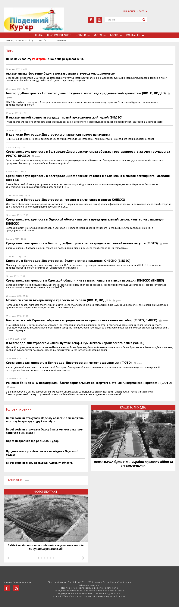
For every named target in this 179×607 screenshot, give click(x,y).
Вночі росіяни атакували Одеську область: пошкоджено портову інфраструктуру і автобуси (45, 419)
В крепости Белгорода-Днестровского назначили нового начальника (58, 134)
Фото (100, 35)
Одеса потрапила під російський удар (32, 441)
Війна (39, 35)
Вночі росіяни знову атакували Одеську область (39, 462)
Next (83, 558)
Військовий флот (59, 35)
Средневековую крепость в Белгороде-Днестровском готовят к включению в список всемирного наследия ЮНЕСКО (88, 178)
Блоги (116, 35)
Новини (83, 35)
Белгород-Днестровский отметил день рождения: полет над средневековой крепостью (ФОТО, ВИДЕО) (88, 95)
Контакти (135, 35)
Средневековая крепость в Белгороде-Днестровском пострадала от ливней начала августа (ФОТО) (87, 243)
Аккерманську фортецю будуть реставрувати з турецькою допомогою (60, 73)
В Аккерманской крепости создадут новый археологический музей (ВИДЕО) (64, 117)
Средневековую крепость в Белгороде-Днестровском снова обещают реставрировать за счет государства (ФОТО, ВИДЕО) (88, 153)
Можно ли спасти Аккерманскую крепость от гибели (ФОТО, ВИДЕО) (63, 300)
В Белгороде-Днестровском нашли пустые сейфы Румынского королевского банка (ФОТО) (75, 343)
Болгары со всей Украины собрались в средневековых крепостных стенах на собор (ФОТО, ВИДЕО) (87, 320)
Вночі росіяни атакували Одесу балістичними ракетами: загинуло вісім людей (45, 431)
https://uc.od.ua (34, 20)
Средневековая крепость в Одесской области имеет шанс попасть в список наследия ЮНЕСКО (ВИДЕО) (85, 280)
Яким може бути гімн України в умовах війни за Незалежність (133, 464)
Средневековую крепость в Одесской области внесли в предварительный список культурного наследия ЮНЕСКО (85, 221)
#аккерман (39, 59)
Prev (8, 558)
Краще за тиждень (133, 407)
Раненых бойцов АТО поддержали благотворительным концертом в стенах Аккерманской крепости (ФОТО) (89, 385)
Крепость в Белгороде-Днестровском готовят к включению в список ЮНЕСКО (65, 199)
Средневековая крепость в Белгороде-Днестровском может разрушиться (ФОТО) (74, 362)
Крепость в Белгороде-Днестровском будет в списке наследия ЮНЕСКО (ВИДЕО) (68, 260)
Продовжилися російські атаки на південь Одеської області (42, 452)
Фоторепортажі (45, 491)
